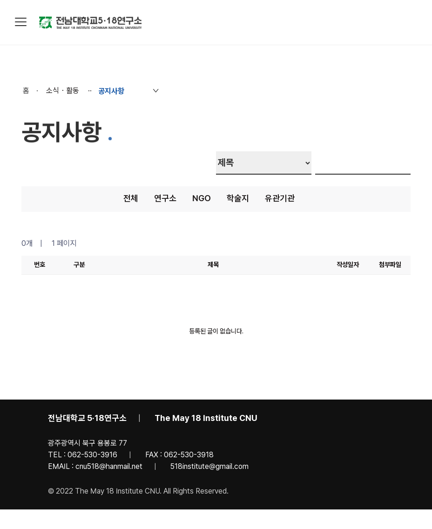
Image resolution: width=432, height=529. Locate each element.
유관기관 (280, 198)
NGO (201, 198)
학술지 (238, 198)
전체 (130, 198)
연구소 (165, 198)
